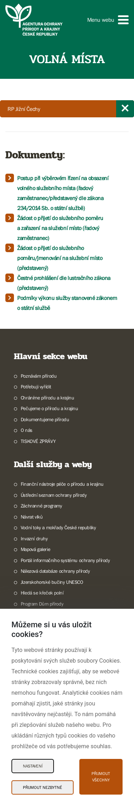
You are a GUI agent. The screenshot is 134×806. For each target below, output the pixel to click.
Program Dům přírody (42, 604)
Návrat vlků (32, 517)
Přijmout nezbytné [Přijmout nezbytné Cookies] (42, 787)
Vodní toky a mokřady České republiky (58, 527)
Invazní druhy (34, 538)
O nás (27, 430)
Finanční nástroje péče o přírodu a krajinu (62, 484)
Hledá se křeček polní (42, 593)
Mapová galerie (35, 549)
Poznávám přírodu (39, 376)
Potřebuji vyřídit (36, 386)
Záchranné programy (41, 506)
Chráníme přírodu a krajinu (47, 398)
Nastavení (33, 766)
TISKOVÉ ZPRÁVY (38, 441)
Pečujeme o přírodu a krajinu (49, 408)
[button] (108, 19)
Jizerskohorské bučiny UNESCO (52, 582)
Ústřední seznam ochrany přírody (54, 495)
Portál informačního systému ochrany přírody (65, 560)
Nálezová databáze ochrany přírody (55, 571)
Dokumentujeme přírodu (45, 419)
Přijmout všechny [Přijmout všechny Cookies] (100, 776)
